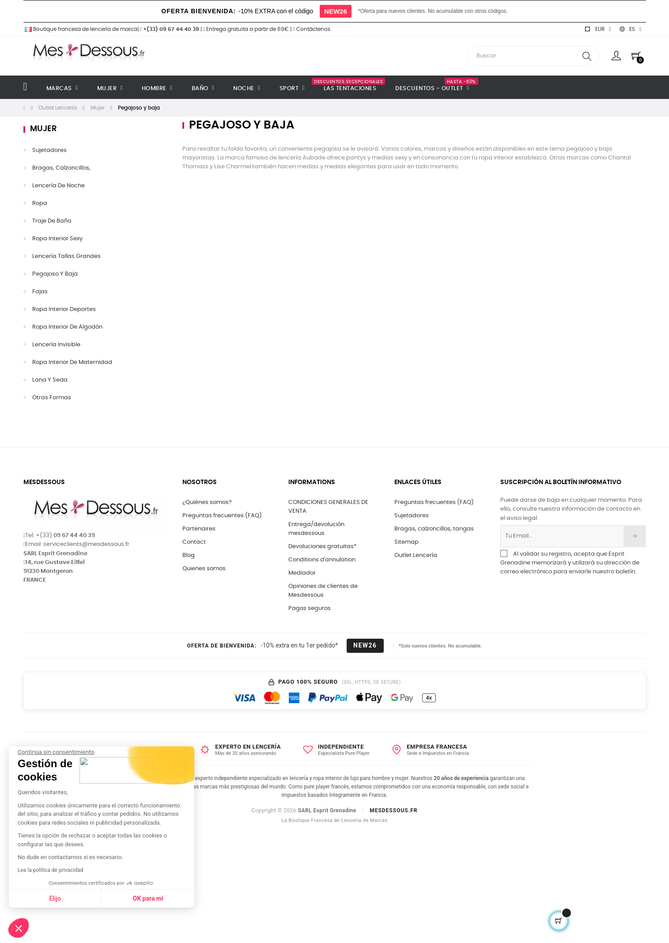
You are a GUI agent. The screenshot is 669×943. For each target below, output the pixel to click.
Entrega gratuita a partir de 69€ (246, 29)
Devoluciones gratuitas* (322, 546)
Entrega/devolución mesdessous (316, 529)
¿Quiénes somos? (207, 502)
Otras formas (51, 398)
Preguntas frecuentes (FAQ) (222, 516)
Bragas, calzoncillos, (61, 168)
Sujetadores (411, 516)
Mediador (302, 573)
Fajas (40, 292)
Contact (194, 542)
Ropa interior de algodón (67, 327)
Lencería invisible (56, 345)
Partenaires (198, 529)
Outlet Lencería (415, 555)
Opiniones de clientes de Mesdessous (323, 590)
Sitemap (406, 542)
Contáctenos (311, 29)
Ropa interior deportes (64, 309)
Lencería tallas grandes (66, 256)
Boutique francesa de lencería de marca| (81, 29)
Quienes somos (204, 569)
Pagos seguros (309, 608)
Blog (188, 555)
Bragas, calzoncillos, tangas (434, 529)
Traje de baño (51, 221)
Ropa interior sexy (57, 239)
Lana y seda (50, 380)
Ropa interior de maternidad (72, 362)
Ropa (39, 203)
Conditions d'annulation (321, 560)
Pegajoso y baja (55, 274)
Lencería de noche (58, 186)
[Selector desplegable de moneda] (597, 29)
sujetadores (49, 150)
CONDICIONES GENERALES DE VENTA (328, 507)
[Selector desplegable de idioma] (630, 29)
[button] (18, 928)
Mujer (43, 129)
